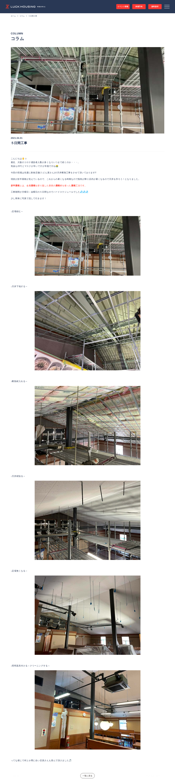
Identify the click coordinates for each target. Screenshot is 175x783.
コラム (22, 16)
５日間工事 (32, 16)
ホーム (13, 16)
